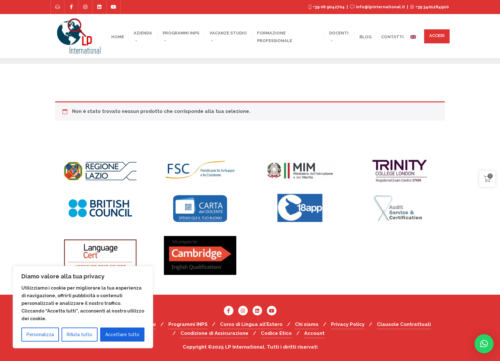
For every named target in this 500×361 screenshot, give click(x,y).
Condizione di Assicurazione (214, 333)
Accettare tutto (122, 334)
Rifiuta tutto (79, 334)
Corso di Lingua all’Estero (251, 324)
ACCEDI (437, 35)
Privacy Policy (347, 324)
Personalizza (40, 334)
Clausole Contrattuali (404, 324)
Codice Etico (276, 333)
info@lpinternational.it (378, 6)
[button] (484, 343)
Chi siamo (307, 324)
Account (314, 333)
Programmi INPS (188, 324)
